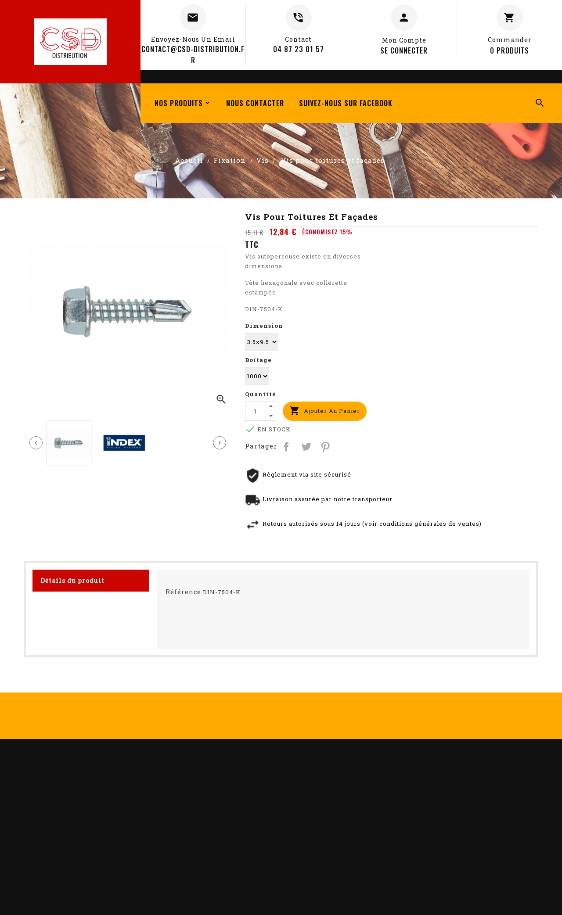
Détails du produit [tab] (72, 580)
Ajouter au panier (324, 410)
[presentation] (36, 442)
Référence (183, 592)
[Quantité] (255, 411)
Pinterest (326, 446)
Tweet (306, 446)
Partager (287, 446)
